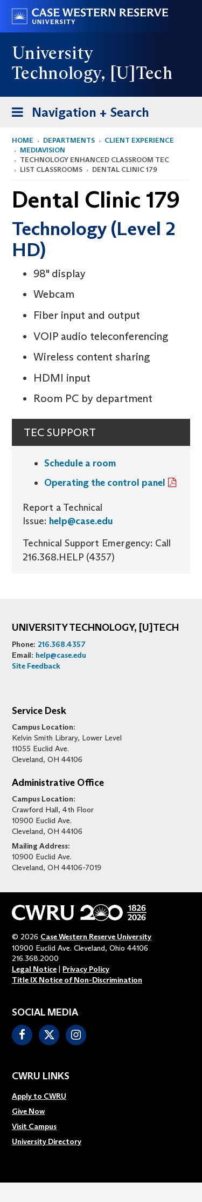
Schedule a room (80, 463)
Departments (69, 140)
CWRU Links (40, 1076)
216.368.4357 (62, 644)
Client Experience (139, 140)
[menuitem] (46, 1096)
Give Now (28, 1111)
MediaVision (42, 150)
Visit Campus (34, 1126)
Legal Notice (34, 969)
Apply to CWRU (39, 1096)
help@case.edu (81, 521)
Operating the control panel (104, 483)
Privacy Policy (85, 969)
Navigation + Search (77, 114)
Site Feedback (36, 666)
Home (22, 140)
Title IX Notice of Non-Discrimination (77, 980)
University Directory (46, 1141)
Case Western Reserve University (95, 936)
